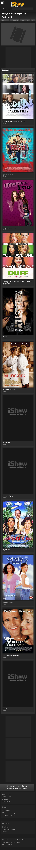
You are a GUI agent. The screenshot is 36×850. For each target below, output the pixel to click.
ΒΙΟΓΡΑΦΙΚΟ (5, 20)
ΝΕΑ (33, 20)
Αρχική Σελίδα (6, 794)
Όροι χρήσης (6, 801)
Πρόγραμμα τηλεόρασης (10, 829)
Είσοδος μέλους (7, 797)
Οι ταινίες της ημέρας (8, 815)
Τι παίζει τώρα (6, 827)
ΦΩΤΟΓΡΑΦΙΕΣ (25, 20)
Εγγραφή (5, 799)
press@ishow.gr (15, 842)
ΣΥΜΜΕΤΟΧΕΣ (15, 20)
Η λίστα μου (6, 811)
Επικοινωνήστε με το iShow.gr (17, 786)
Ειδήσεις (4, 832)
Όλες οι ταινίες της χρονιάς (10, 813)
